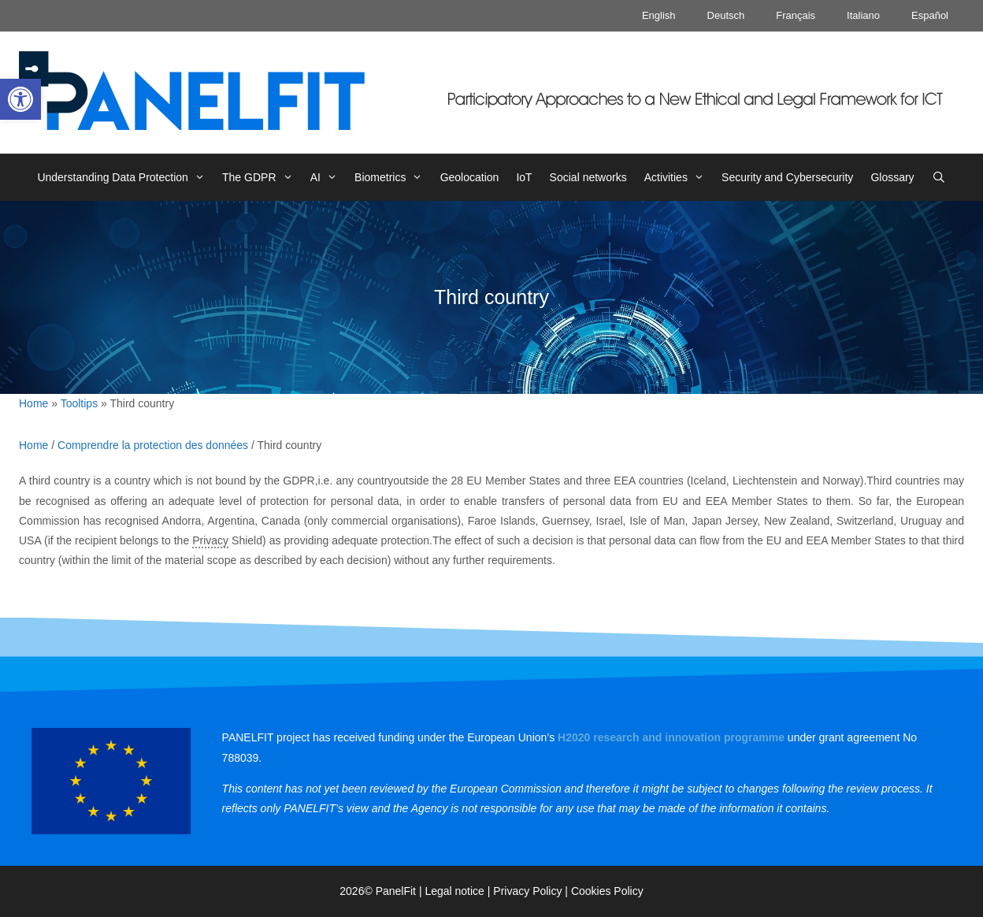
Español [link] (929, 15)
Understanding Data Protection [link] (125, 177)
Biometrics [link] (393, 177)
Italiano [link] (863, 15)
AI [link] (328, 177)
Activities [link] (678, 177)
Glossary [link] (892, 177)
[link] (20, 99)
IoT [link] (524, 177)
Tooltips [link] (79, 403)
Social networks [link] (588, 177)
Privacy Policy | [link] (532, 891)
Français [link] (795, 15)
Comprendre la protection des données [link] (152, 445)
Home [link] (33, 403)
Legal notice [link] (454, 891)
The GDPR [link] (262, 177)
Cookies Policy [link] (607, 891)
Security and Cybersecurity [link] (787, 177)
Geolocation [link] (469, 177)
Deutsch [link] (726, 15)
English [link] (659, 15)
